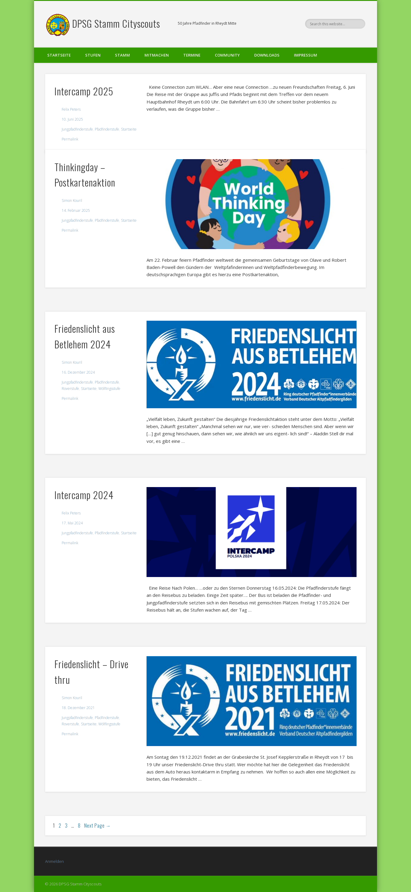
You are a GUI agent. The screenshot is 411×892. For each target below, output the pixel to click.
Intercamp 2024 (83, 495)
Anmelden (54, 861)
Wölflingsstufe (109, 388)
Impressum (305, 55)
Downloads (267, 55)
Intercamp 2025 (83, 91)
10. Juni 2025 (72, 119)
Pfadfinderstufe (107, 129)
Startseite (59, 55)
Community (227, 55)
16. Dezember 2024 (78, 372)
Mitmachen (156, 55)
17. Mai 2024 (72, 523)
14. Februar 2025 (76, 210)
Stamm (122, 55)
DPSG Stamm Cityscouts (116, 23)
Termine (191, 55)
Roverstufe (70, 388)
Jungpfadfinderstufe (77, 129)
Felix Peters (71, 109)
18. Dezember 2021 (78, 707)
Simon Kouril (72, 200)
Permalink (70, 139)
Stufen (92, 55)
